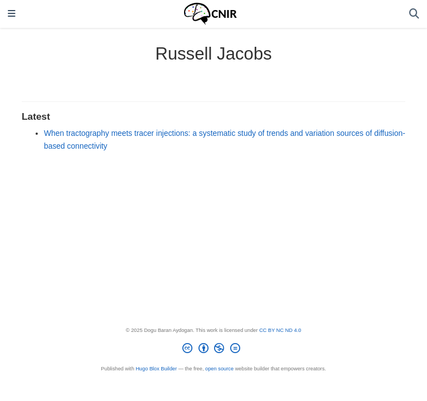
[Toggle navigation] (12, 14)
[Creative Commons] (213, 350)
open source (219, 368)
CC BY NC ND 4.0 (280, 330)
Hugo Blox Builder (156, 368)
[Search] (414, 14)
